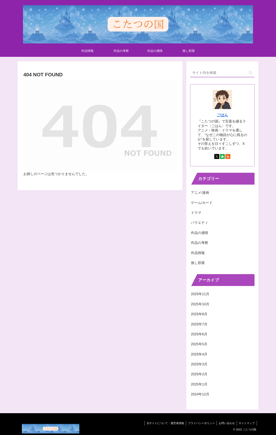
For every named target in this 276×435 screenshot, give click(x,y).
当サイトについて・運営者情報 (165, 423)
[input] (222, 73)
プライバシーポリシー (201, 423)
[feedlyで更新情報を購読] (222, 156)
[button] (250, 73)
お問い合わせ (227, 423)
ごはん (222, 115)
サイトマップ (247, 423)
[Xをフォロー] (216, 156)
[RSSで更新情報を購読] (227, 156)
